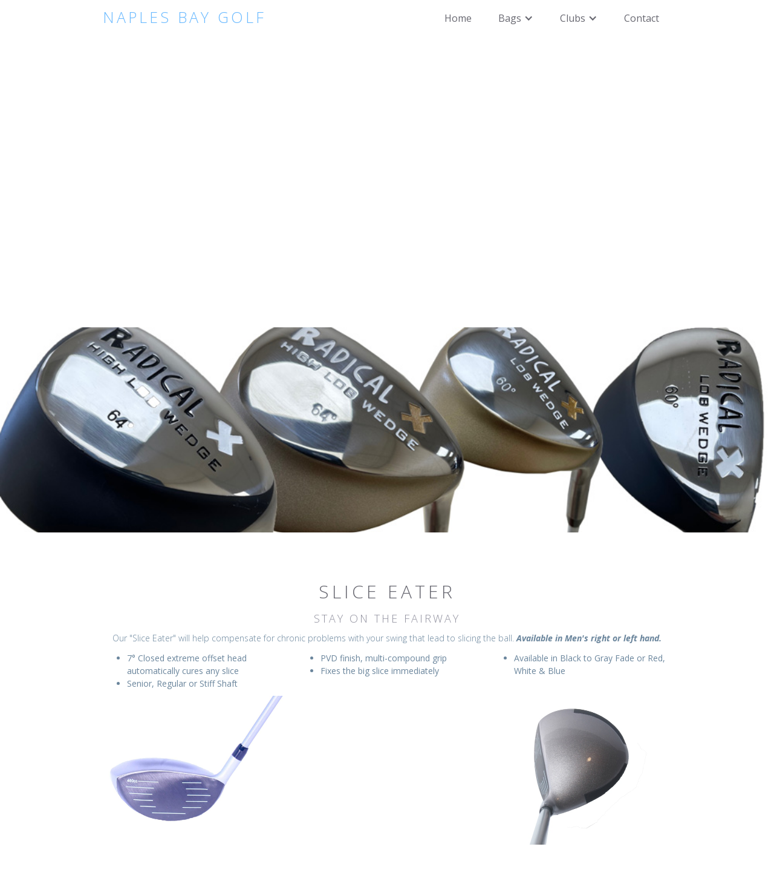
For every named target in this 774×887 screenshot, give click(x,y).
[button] (515, 18)
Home (458, 18)
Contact (641, 18)
